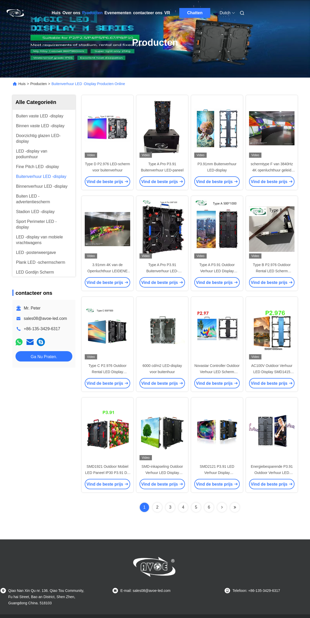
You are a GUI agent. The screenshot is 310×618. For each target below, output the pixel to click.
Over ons (71, 13)
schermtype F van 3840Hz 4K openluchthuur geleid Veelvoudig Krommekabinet (272, 170)
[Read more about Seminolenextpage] (222, 507)
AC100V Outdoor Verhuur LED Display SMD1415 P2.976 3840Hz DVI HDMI (272, 372)
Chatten (195, 13)
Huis (56, 13)
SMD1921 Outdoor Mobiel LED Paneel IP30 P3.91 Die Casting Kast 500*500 (107, 472)
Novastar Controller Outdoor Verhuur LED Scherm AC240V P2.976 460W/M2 (216, 372)
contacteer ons (147, 13)
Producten (92, 13)
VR (167, 13)
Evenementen (117, 13)
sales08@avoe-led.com (45, 318)
